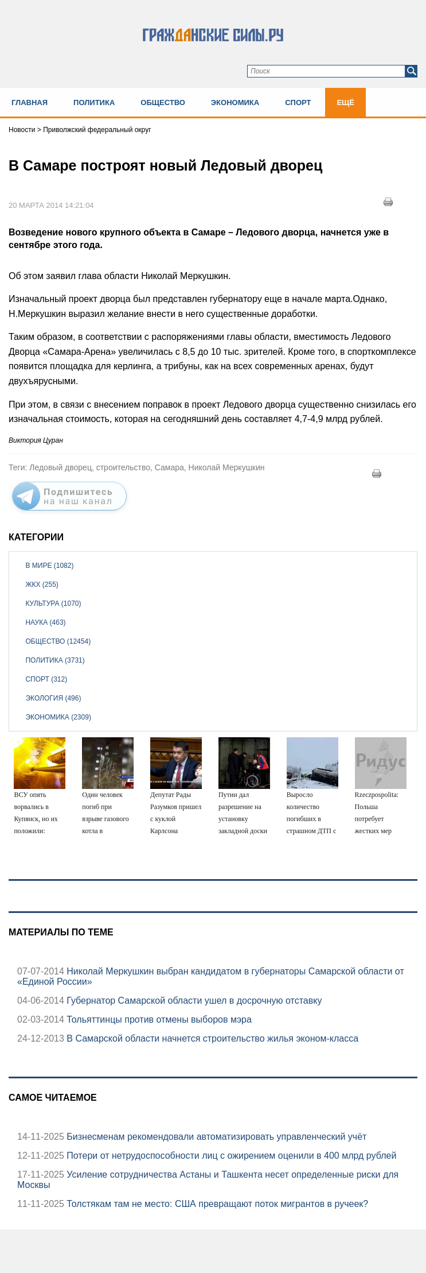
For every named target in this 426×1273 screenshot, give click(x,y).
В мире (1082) (49, 566)
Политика (94, 102)
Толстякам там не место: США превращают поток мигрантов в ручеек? (216, 1204)
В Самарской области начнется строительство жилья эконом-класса (211, 1038)
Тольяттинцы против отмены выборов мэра (158, 1019)
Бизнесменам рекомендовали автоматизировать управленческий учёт (215, 1137)
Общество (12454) (58, 641)
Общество (162, 102)
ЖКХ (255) (41, 585)
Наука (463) (45, 622)
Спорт (298, 102)
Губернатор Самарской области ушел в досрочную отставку (193, 1000)
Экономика (235, 102)
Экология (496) (53, 698)
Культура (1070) (53, 603)
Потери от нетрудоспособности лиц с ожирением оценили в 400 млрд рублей (230, 1155)
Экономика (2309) (58, 717)
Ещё (345, 102)
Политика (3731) (54, 660)
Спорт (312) (46, 679)
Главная (29, 102)
